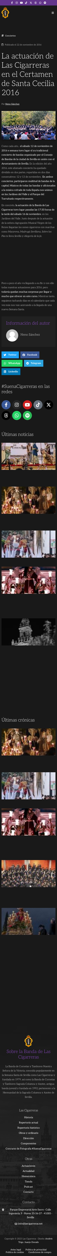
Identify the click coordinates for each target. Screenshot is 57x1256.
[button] (52, 13)
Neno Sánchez (12, 104)
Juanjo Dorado (31, 1242)
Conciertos (10, 36)
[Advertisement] (28, 686)
